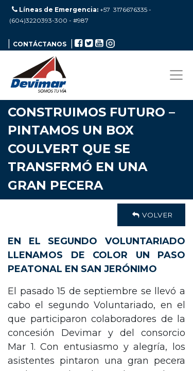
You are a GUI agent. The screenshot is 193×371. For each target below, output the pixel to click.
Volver (151, 215)
